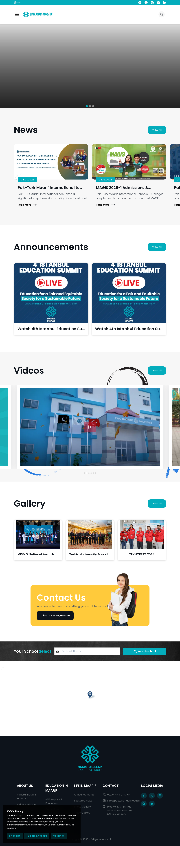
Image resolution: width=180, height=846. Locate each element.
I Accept (14, 835)
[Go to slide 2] (87, 473)
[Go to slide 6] (95, 473)
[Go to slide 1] (85, 473)
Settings (59, 835)
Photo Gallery (82, 806)
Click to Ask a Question (55, 615)
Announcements (84, 794)
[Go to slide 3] (89, 473)
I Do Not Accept (36, 835)
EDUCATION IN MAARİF (56, 788)
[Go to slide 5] (93, 473)
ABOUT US (25, 785)
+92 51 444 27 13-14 (116, 794)
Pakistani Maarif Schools (26, 796)
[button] (87, 106)
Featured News (83, 800)
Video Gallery (82, 812)
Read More (27, 204)
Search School (145, 651)
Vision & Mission (26, 804)
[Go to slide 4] (91, 473)
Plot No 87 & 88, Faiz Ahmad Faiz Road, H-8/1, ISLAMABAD (117, 810)
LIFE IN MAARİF (85, 785)
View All (157, 130)
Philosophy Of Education (53, 801)
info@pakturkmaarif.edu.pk (119, 800)
